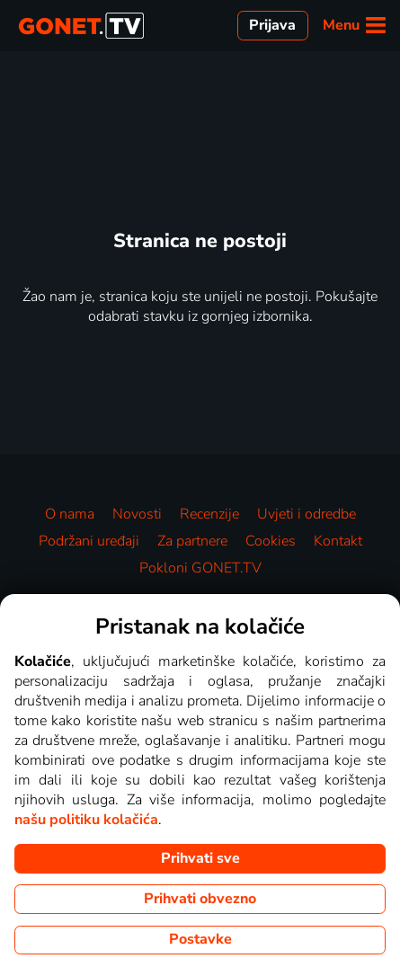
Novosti (137, 514)
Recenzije (209, 514)
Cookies (270, 541)
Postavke (200, 939)
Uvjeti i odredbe (306, 514)
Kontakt (338, 541)
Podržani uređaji (89, 541)
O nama (69, 514)
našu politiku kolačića (86, 820)
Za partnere (192, 541)
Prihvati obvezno (200, 899)
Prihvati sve (200, 858)
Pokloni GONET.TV (200, 568)
